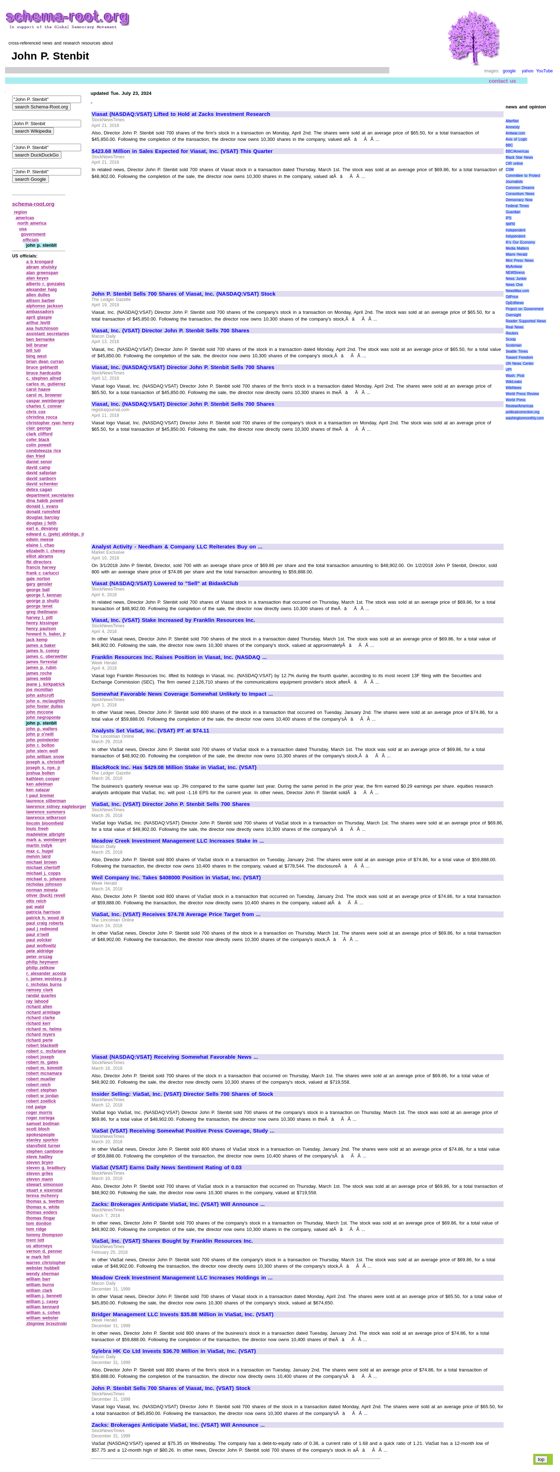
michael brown (41, 862)
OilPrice (512, 297)
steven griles (39, 1173)
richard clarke (40, 1017)
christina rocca (41, 417)
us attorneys (39, 1245)
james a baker (41, 645)
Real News (515, 327)
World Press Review (522, 394)
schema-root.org (33, 204)
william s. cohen (43, 1312)
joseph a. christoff (45, 762)
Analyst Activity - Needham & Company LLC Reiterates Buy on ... (177, 547)
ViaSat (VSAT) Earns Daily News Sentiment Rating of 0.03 (167, 1167)
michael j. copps (43, 873)
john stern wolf (42, 750)
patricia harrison (43, 912)
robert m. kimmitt (44, 1067)
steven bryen (39, 1162)
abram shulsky (41, 267)
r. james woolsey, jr (46, 978)
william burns (40, 1284)
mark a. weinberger (46, 839)
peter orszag (39, 956)
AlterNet (512, 121)
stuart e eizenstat (44, 1190)
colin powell (38, 445)
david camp (38, 467)
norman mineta (42, 890)
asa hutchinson (42, 328)
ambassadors (40, 311)
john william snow (45, 756)
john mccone (39, 712)
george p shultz (42, 600)
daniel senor (39, 461)
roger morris (39, 1112)
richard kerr (38, 1023)
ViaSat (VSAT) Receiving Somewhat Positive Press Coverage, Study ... (183, 1131)
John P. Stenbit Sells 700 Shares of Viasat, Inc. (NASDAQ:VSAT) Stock (183, 294)
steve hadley (39, 1156)
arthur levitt (38, 322)
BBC (509, 145)
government (33, 234)
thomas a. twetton (45, 1201)
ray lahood (37, 1001)
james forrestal (41, 661)
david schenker (42, 483)
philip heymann (42, 962)
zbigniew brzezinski (46, 1323)
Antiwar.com (515, 133)
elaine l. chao (40, 545)
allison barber (40, 300)
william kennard (42, 1306)
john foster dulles (44, 706)
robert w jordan (42, 1095)
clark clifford (39, 433)
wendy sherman (42, 1273)
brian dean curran (45, 361)
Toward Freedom (519, 357)
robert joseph (40, 1056)
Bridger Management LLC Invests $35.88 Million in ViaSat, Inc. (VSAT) (183, 1314)
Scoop (511, 339)
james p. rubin (41, 667)
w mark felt (38, 1256)
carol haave (38, 389)
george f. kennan (43, 595)
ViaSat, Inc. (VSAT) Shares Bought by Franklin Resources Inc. (172, 1241)
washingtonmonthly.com (525, 418)
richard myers (40, 1034)
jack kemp (37, 639)
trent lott (35, 1240)
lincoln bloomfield (44, 823)
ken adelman (39, 784)
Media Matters (517, 248)
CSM (510, 170)
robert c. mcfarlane (46, 1051)
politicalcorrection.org (523, 412)
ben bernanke (40, 339)
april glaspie (39, 317)
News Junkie (516, 279)
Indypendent (515, 236)
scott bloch (38, 1128)
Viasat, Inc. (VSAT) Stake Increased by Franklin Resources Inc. (173, 620)
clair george (38, 428)
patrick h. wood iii (45, 917)
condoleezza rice (43, 450)
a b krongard (39, 261)
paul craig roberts (45, 923)
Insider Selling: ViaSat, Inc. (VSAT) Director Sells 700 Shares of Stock (182, 1094)
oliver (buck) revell (45, 895)
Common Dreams (520, 188)
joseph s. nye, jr (43, 767)
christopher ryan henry (50, 422)
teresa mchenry (42, 1195)
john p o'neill (40, 734)
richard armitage (43, 1012)
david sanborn (41, 478)
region (20, 212)
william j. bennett (44, 1295)
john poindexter (42, 739)
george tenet (39, 606)
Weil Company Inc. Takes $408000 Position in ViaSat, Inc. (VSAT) (176, 877)
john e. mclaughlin (45, 701)
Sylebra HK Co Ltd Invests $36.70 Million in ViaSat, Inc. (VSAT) (174, 1351)
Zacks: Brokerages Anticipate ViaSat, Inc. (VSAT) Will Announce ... (178, 1204)
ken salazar (38, 789)
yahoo (528, 70)
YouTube (544, 70)
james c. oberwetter (46, 656)
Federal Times (517, 206)
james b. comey (42, 650)
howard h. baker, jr (46, 634)
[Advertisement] (152, 232)
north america (32, 223)
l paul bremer (40, 795)
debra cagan (39, 489)
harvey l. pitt (39, 617)
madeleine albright (45, 834)
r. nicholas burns (43, 984)
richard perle (39, 1040)
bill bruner (37, 345)
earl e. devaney (42, 528)
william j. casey (42, 1301)
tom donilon (38, 1223)
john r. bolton (40, 745)
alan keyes (37, 278)
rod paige (36, 1106)
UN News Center (520, 364)
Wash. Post (515, 376)
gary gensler (39, 584)
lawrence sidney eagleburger (56, 806)
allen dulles (38, 294)
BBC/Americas (517, 151)
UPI (509, 370)
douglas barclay (42, 517)
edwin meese (39, 539)
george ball (38, 589)
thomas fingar (40, 1218)
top (541, 1459)
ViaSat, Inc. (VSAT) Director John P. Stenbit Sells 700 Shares (171, 804)
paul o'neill (37, 934)
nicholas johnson (44, 884)
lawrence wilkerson (46, 817)
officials (31, 239)
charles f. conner (43, 406)
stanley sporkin (42, 1140)
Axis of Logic (516, 139)
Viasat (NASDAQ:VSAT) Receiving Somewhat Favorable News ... (175, 1057)
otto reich (36, 901)
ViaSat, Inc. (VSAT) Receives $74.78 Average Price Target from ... (176, 914)
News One (514, 285)
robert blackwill (42, 1045)
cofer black (37, 439)
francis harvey (41, 567)
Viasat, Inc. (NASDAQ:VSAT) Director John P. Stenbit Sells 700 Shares (183, 367)
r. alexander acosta (46, 973)
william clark (39, 1290)
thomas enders (41, 1212)
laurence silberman (46, 800)
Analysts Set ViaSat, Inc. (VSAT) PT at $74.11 (150, 731)
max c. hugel (39, 851)
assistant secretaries (47, 333)
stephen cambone (44, 1151)
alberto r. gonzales (45, 283)
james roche (39, 673)
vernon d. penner (44, 1251)
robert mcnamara (44, 1073)
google (509, 70)
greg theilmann (42, 611)
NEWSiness (515, 273)
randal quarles (41, 995)
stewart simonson (44, 1184)
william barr (38, 1279)
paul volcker (39, 939)
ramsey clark (39, 989)
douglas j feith (41, 523)
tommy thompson (44, 1234)
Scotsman (513, 345)
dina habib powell (44, 500)
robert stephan (41, 1090)
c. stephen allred (43, 378)
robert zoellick (41, 1101)
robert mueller (40, 1079)
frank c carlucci (42, 573)
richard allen (39, 1006)
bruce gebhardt (42, 367)
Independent (516, 230)
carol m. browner (44, 395)
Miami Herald (517, 254)
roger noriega (40, 1117)
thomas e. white (42, 1207)
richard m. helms (43, 1029)
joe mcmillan (39, 689)
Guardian (513, 212)
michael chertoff (43, 867)
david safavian (41, 472)
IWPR (510, 224)
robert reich (38, 1084)
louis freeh (37, 828)
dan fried (35, 456)
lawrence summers (45, 811)
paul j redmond (42, 928)
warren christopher (45, 1262)
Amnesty (513, 127)
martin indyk (39, 845)
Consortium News (520, 194)
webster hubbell (42, 1268)
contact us (502, 81)
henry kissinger (42, 622)
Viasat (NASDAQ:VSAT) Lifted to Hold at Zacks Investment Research (181, 114)
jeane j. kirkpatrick (45, 684)
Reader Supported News (526, 321)
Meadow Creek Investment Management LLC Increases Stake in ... (178, 841)
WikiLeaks (514, 382)
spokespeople (40, 1134)
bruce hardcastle (43, 372)
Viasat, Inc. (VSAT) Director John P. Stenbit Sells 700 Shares (170, 330)
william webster (42, 1317)
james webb (38, 678)
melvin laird (38, 856)
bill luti (33, 350)
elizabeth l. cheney (45, 550)
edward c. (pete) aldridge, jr (55, 534)
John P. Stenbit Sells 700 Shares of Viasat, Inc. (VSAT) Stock (171, 1388)
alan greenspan (42, 272)
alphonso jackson (44, 305)
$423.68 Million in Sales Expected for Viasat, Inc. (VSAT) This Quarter (182, 151)
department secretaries (50, 495)
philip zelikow (40, 967)
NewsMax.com (517, 291)
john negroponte (43, 717)
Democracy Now (519, 200)
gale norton (38, 578)
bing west (36, 356)
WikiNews (513, 388)
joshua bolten (40, 773)
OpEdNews (515, 303)
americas (25, 217)
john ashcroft (40, 695)
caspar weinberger (45, 400)
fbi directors (38, 561)
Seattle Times (517, 351)
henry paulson (41, 628)
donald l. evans (42, 506)
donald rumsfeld (43, 511)
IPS (508, 218)
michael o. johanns (46, 878)
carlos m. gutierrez (45, 384)
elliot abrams (39, 556)
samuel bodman (42, 1123)
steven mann (39, 1179)
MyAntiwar (514, 267)
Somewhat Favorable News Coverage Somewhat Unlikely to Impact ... (182, 694)
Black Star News (519, 157)
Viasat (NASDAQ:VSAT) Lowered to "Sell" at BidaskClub (165, 583)
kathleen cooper (43, 778)
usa (23, 228)
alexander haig (41, 289)
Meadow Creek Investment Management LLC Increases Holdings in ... (182, 1278)
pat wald (35, 906)
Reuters (512, 333)
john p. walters (41, 728)
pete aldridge (39, 951)
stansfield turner (43, 1145)
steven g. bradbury (46, 1167)
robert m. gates (42, 1062)
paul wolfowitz (41, 945)
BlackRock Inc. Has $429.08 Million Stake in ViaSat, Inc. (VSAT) (174, 767)
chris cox (35, 411)
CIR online (514, 163)
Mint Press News (520, 260)
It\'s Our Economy (520, 242)
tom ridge (36, 1229)
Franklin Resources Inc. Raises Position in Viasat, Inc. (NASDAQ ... (179, 657)
